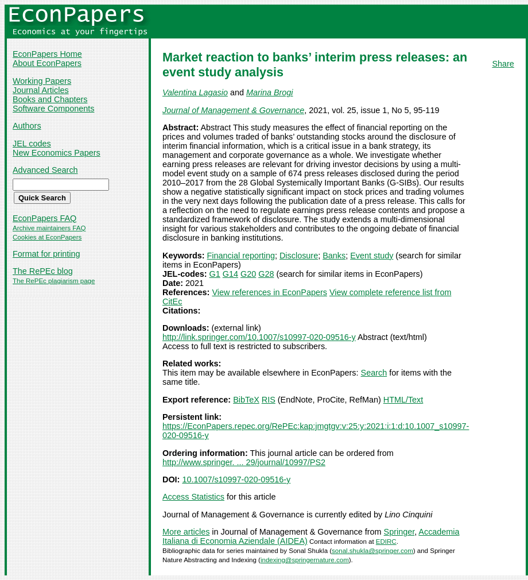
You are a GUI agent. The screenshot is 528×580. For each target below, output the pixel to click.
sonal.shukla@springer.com (372, 550)
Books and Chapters (50, 99)
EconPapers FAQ (44, 218)
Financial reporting (241, 255)
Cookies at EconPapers (47, 237)
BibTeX (246, 399)
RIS (268, 399)
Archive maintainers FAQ (49, 228)
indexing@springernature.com (305, 559)
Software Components (53, 108)
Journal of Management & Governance (233, 110)
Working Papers (42, 81)
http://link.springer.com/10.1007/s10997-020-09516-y (259, 337)
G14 (230, 274)
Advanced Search (45, 170)
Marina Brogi (269, 92)
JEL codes (32, 143)
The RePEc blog (43, 271)
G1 (214, 274)
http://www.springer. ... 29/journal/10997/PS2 (243, 462)
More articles (185, 531)
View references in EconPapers (269, 292)
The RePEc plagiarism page (54, 280)
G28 (266, 274)
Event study (371, 255)
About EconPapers (47, 63)
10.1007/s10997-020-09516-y (236, 479)
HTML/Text (403, 399)
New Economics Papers (56, 152)
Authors (27, 125)
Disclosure (298, 255)
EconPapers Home (47, 54)
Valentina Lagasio (195, 92)
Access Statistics (193, 496)
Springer (399, 531)
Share (503, 63)
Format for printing (46, 253)
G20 (248, 274)
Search (374, 372)
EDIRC (386, 541)
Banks (334, 255)
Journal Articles (41, 90)
